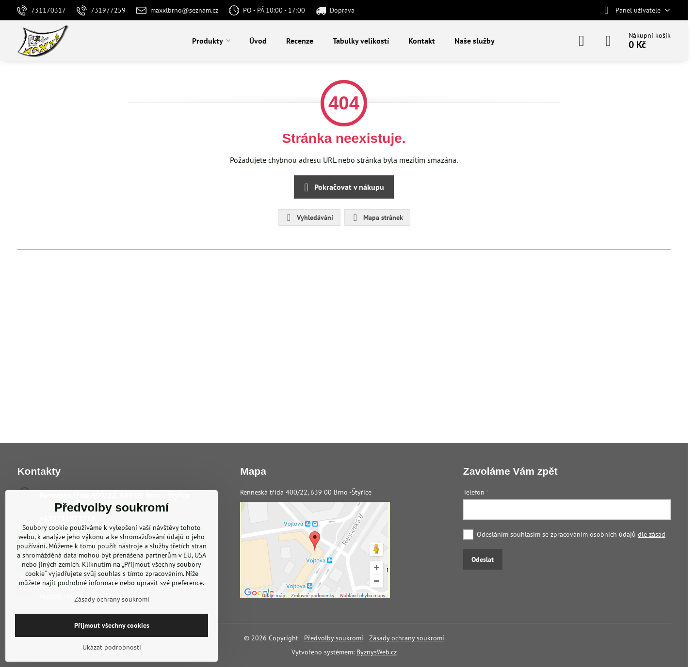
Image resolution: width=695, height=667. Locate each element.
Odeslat (482, 559)
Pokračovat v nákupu (342, 187)
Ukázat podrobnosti (111, 647)
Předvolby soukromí (333, 638)
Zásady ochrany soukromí (406, 638)
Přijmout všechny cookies (111, 625)
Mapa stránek (377, 217)
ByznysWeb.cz (376, 652)
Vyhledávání (308, 217)
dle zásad (651, 534)
